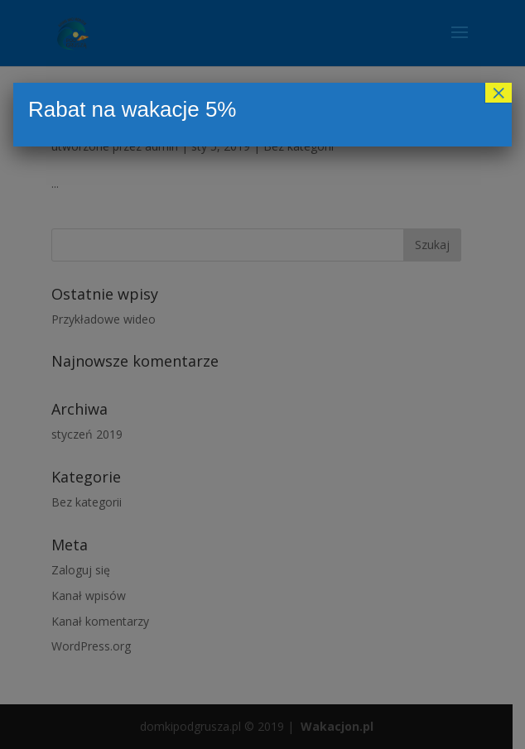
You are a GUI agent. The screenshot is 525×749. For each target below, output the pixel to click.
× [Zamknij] (498, 93)
